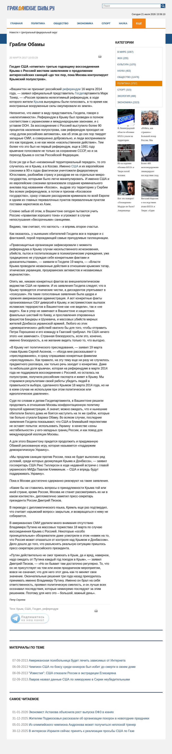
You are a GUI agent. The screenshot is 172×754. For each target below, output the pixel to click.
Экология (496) (126, 96)
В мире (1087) (125, 52)
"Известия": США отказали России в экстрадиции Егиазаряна (72, 673)
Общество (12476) (128, 77)
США (74, 166)
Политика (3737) (127, 83)
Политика (38, 23)
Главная (17, 23)
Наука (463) (124, 71)
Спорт (106, 23)
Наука (123, 23)
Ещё (139, 23)
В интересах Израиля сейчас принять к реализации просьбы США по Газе (81, 731)
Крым (38, 101)
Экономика (85, 23)
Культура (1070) (126, 64)
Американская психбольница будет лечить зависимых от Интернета (77, 660)
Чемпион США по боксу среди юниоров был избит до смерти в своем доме (81, 666)
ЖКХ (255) (122, 58)
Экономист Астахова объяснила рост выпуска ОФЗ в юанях (71, 712)
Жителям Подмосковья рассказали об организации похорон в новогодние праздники (88, 718)
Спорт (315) (124, 89)
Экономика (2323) (128, 102)
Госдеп (79, 93)
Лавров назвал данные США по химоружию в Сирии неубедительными (79, 679)
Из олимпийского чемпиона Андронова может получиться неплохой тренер (82, 724)
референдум (71, 89)
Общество (61, 23)
